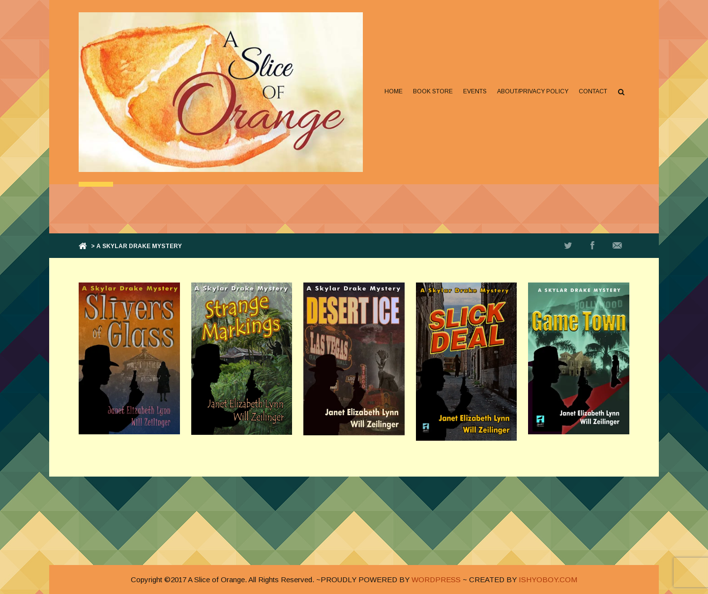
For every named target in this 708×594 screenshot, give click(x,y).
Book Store (433, 91)
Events (475, 91)
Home (393, 91)
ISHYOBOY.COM (548, 579)
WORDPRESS (436, 579)
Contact (593, 91)
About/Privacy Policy (532, 91)
